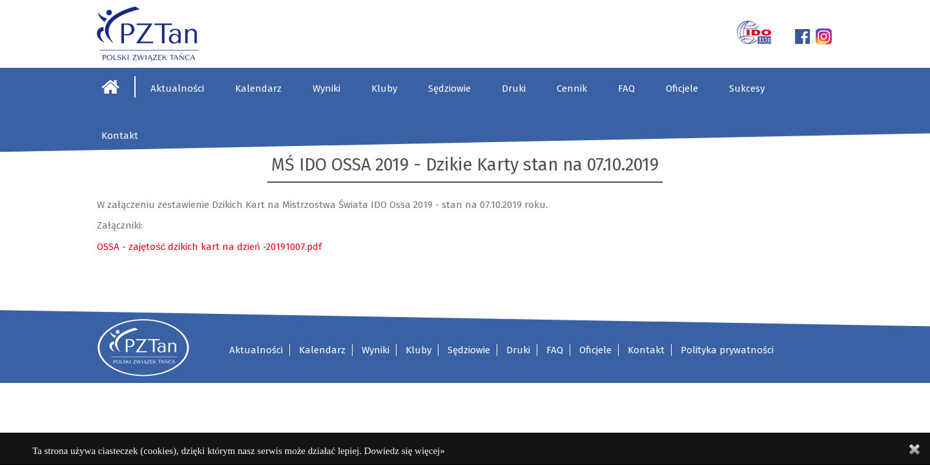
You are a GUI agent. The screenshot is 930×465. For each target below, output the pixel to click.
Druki (514, 88)
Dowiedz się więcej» (404, 451)
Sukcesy (747, 88)
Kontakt (119, 135)
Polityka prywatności (727, 350)
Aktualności (177, 88)
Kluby (384, 88)
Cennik (572, 88)
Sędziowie (449, 88)
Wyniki (326, 88)
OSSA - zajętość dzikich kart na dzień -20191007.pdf (209, 247)
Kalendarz (258, 88)
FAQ (626, 88)
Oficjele (682, 88)
